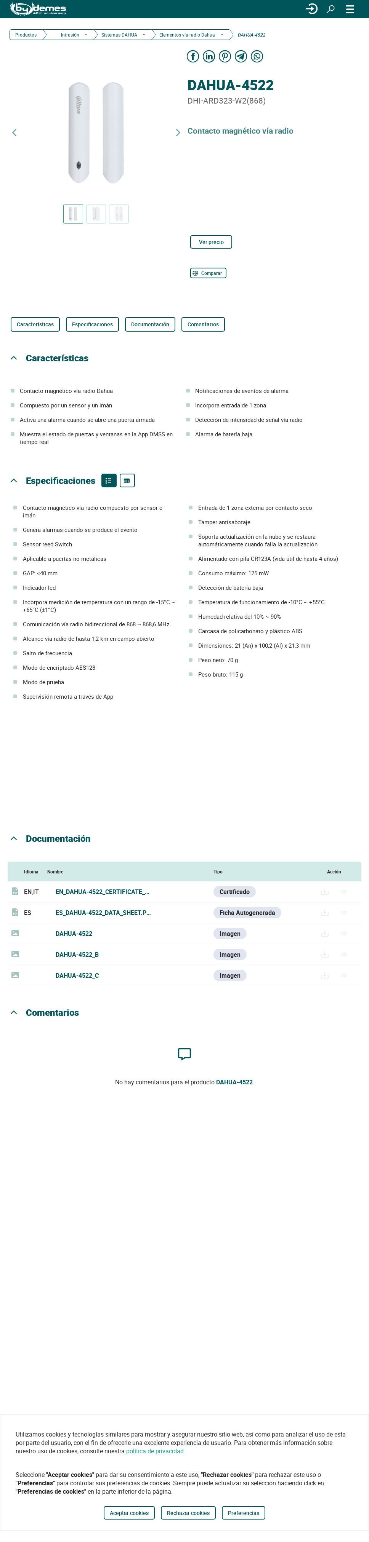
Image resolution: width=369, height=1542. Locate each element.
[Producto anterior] (14, 132)
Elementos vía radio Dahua (187, 35)
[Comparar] (208, 273)
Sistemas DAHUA (119, 35)
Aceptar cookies (129, 1512)
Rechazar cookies (188, 1512)
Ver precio (211, 242)
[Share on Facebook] (193, 56)
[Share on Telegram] (241, 56)
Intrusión (69, 35)
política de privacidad (155, 1451)
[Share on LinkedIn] (209, 56)
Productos (26, 35)
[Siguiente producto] (178, 132)
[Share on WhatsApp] (257, 56)
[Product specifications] (127, 480)
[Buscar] (330, 9)
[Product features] (109, 480)
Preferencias (243, 1512)
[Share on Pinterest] (225, 56)
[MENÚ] (350, 9)
